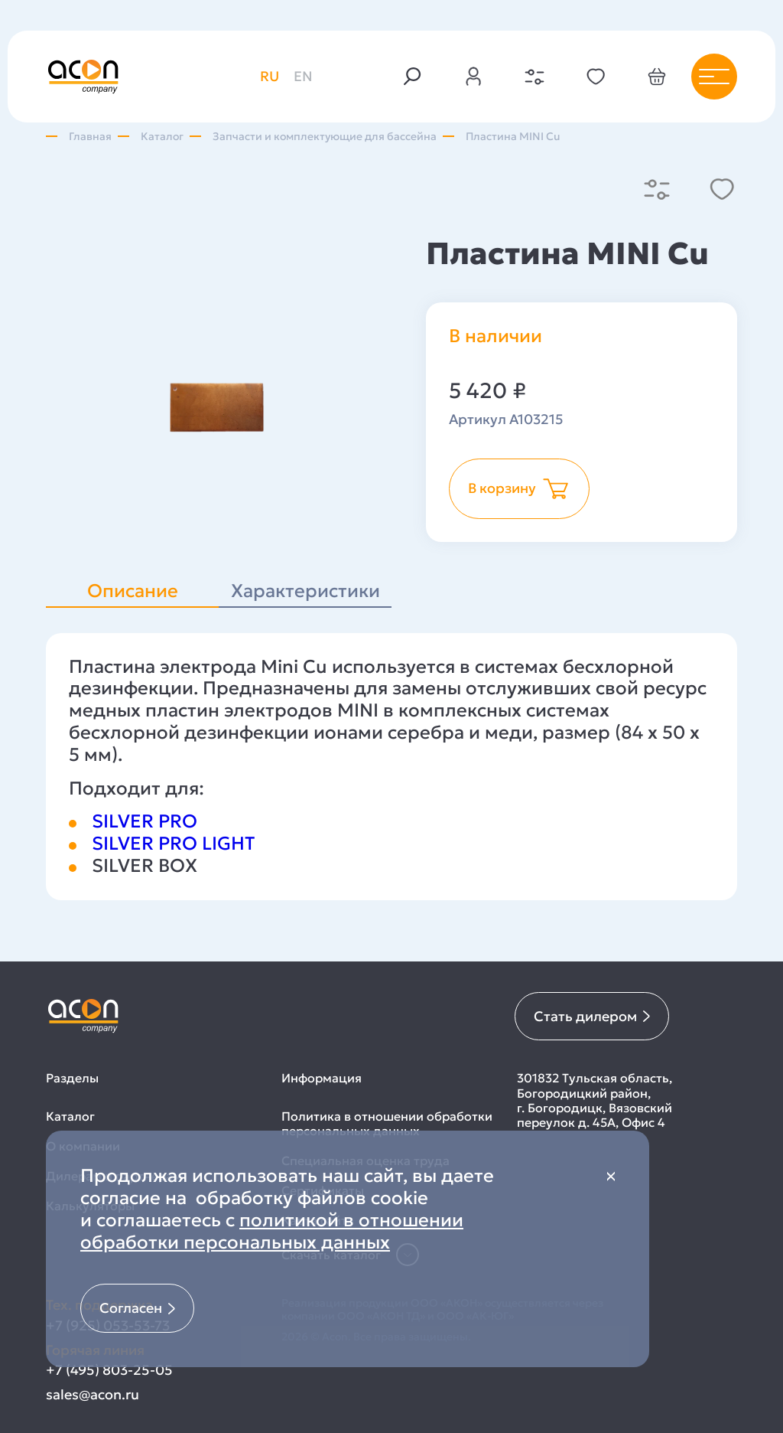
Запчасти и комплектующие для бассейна (325, 136)
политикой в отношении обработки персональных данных (271, 1231)
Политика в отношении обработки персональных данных (386, 1123)
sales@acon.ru (92, 1394)
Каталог (162, 136)
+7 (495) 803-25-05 (109, 1370)
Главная (90, 136)
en (303, 76)
